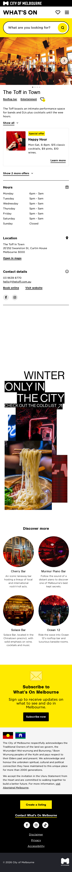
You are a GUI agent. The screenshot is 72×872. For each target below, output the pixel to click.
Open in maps (12, 258)
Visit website (33, 287)
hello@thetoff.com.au (17, 281)
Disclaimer (36, 834)
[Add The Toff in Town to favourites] (42, 99)
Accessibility (36, 846)
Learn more (58, 160)
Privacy (36, 840)
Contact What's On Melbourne (36, 815)
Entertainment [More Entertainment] (29, 99)
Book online (11, 287)
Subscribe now (36, 716)
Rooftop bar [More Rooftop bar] (10, 99)
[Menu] (67, 12)
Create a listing (36, 804)
